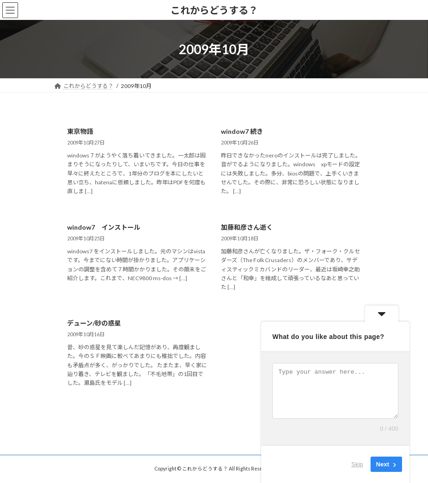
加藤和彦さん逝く (247, 227)
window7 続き (242, 131)
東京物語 (80, 131)
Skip (357, 464)
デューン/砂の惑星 (94, 323)
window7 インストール (103, 227)
